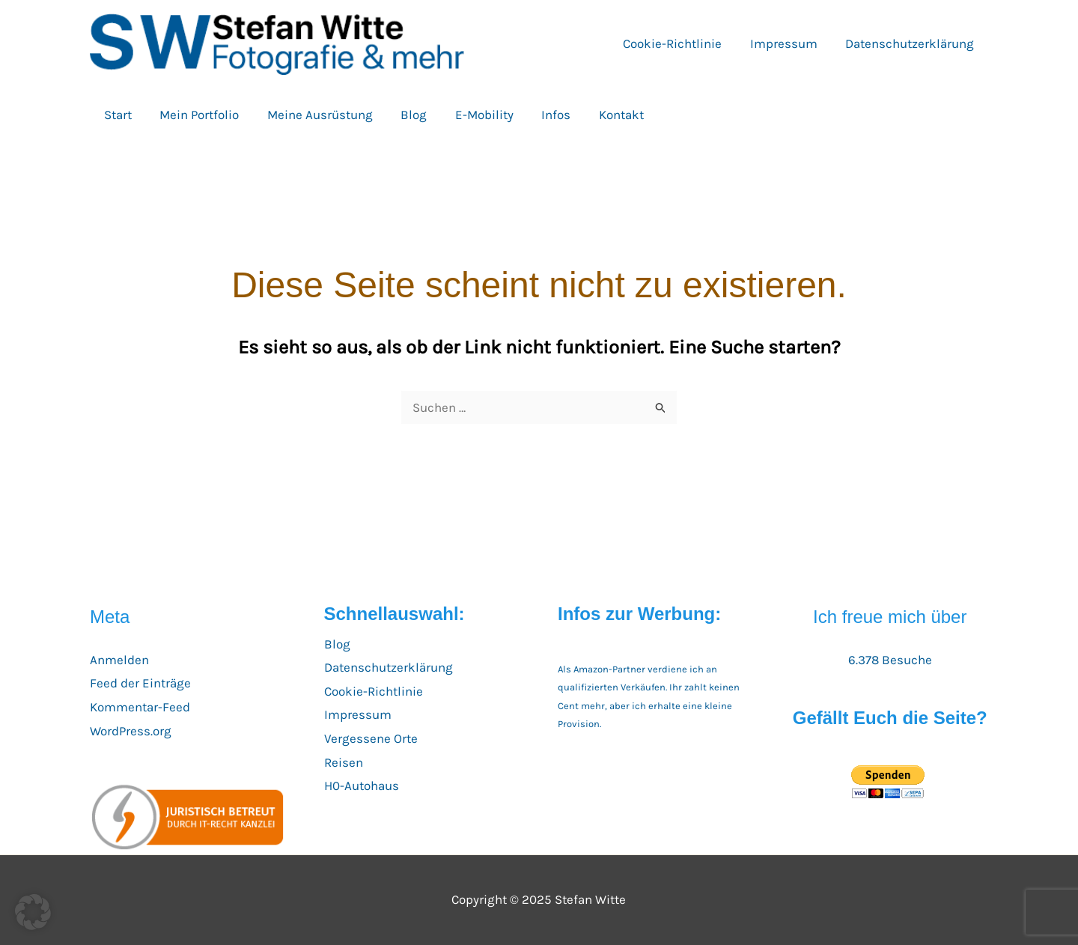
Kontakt (604, 114)
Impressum (787, 43)
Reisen (343, 762)
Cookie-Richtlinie (679, 43)
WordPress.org (130, 730)
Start (116, 114)
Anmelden (119, 659)
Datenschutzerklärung (911, 43)
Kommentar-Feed (140, 706)
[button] (33, 912)
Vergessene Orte (371, 738)
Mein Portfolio (195, 114)
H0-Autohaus (361, 785)
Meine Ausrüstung (313, 114)
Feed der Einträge (140, 682)
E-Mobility (472, 114)
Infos (541, 114)
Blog (405, 114)
